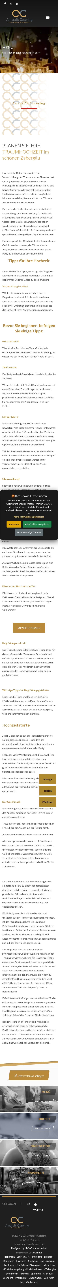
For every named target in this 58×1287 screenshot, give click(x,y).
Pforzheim (20, 1277)
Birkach (48, 1256)
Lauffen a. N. (23, 1256)
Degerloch (8, 1260)
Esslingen (21, 1260)
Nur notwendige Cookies (29, 532)
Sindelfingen (35, 1277)
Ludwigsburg (49, 1264)
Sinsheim (33, 1260)
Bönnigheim (12, 1273)
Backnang (9, 1264)
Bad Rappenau (47, 1260)
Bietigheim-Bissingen (28, 1264)
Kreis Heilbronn (34, 1269)
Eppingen (36, 1273)
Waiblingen (32, 1281)
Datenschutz (35, 1252)
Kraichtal (48, 1273)
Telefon (48, 790)
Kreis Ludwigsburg (14, 1269)
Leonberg (8, 1277)
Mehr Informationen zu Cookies (29, 517)
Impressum (22, 1252)
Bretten (24, 1273)
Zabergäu (50, 1269)
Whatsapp (47, 801)
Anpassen (14, 524)
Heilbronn (9, 1256)
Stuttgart (37, 1256)
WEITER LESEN (42, 1101)
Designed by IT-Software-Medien (29, 1248)
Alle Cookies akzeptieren (37, 524)
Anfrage (47, 779)
